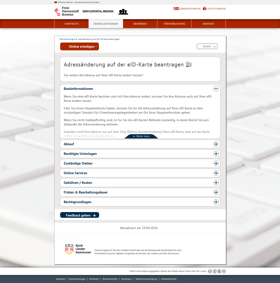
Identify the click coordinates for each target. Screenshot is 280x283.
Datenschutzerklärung (146, 278)
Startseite (71, 23)
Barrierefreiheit (110, 278)
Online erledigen (81, 46)
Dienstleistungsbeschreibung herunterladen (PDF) (219, 47)
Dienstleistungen (106, 23)
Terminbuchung (174, 23)
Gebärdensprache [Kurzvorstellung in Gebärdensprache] (190, 8)
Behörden (140, 23)
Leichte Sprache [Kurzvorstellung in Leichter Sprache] (216, 8)
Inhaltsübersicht (168, 278)
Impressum (126, 278)
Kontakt (208, 23)
